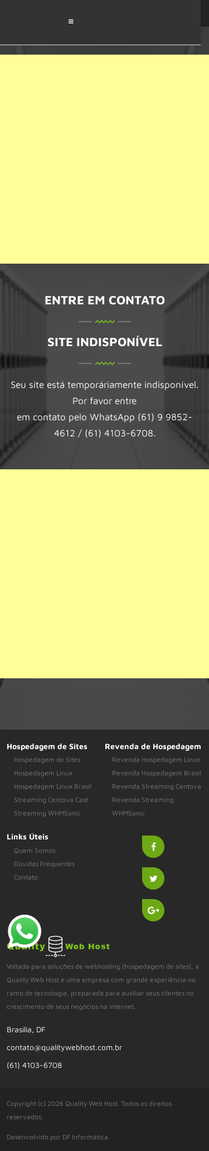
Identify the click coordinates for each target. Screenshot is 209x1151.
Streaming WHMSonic (47, 813)
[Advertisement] (104, 159)
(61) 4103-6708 (34, 1065)
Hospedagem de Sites (47, 759)
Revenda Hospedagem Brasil (156, 773)
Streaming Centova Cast (51, 799)
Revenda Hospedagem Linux (156, 759)
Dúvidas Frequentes (44, 863)
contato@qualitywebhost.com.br (64, 1047)
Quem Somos (34, 850)
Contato (26, 877)
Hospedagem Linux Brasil (52, 786)
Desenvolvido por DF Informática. (58, 1137)
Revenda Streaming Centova (156, 786)
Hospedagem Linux (43, 773)
